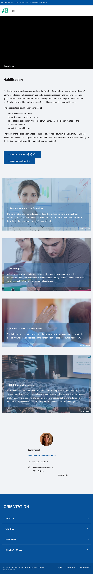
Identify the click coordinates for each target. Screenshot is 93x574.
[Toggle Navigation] (87, 10)
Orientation (16, 506)
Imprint (60, 568)
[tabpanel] (46, 42)
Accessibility (85, 568)
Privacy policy (71, 568)
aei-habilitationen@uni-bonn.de (42, 455)
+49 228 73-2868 (40, 461)
